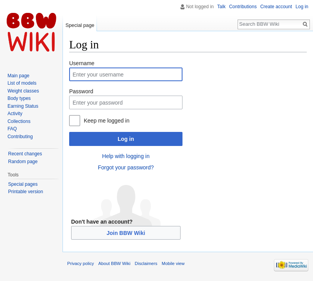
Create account (276, 6)
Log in (126, 139)
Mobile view (173, 263)
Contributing (20, 136)
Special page (79, 25)
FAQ (12, 129)
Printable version (25, 191)
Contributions (243, 6)
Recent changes (25, 154)
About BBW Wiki (114, 263)
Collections (18, 121)
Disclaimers (146, 263)
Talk (221, 6)
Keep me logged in (106, 120)
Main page (18, 75)
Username (82, 63)
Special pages (23, 184)
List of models (21, 83)
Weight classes (23, 91)
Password (81, 91)
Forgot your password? (126, 167)
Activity (14, 113)
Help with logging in (125, 156)
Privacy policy (80, 263)
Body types (18, 98)
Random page (23, 161)
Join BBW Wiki (126, 233)
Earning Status (22, 106)
